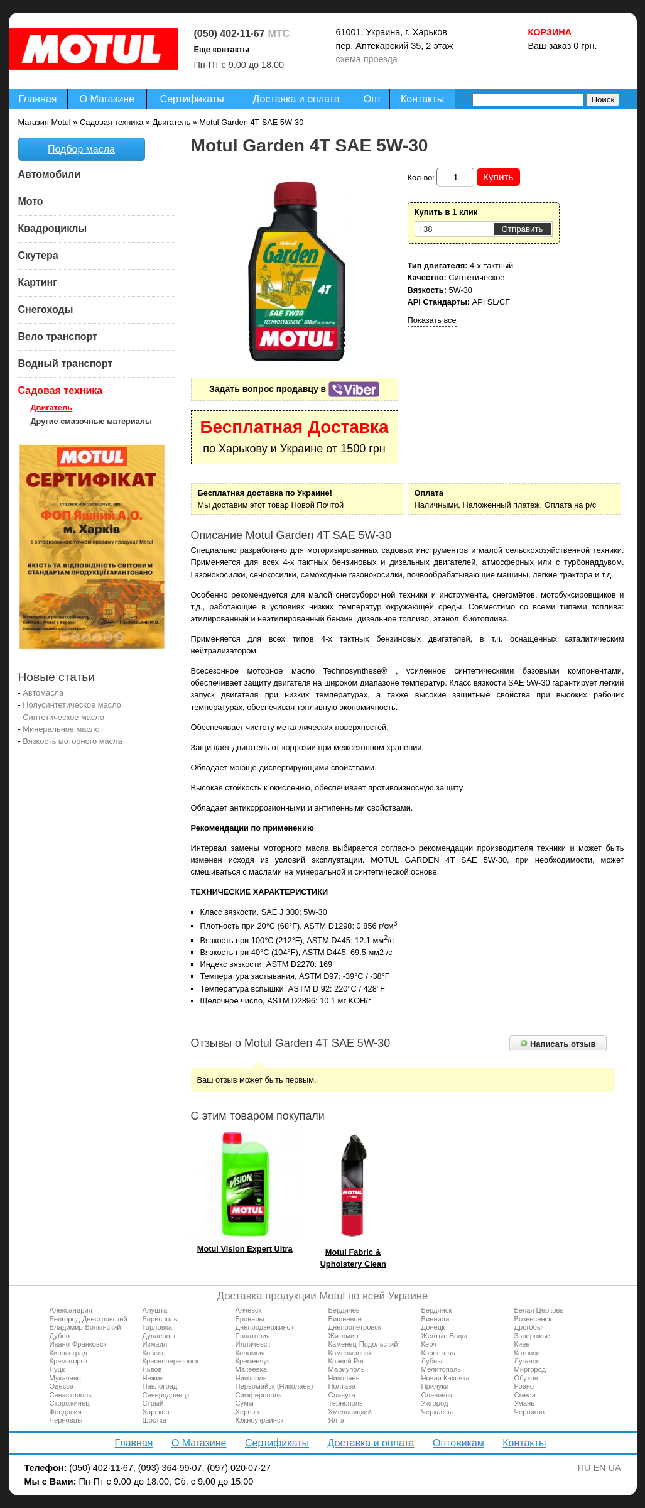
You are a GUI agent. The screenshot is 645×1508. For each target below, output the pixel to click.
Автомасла (43, 692)
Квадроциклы (52, 228)
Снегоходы (45, 309)
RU (584, 1468)
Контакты (422, 99)
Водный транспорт (65, 363)
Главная (38, 99)
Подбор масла (81, 149)
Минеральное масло (61, 729)
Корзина (550, 32)
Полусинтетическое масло (72, 704)
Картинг (37, 282)
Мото (30, 201)
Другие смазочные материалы (91, 421)
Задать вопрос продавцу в (294, 389)
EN (600, 1468)
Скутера (38, 255)
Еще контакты (222, 49)
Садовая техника (60, 390)
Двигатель (52, 407)
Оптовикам (458, 1443)
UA (615, 1468)
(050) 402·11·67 (229, 33)
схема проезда (367, 59)
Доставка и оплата (296, 99)
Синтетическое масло (63, 717)
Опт (372, 99)
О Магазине (107, 99)
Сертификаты (192, 99)
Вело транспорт (58, 336)
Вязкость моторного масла (72, 741)
